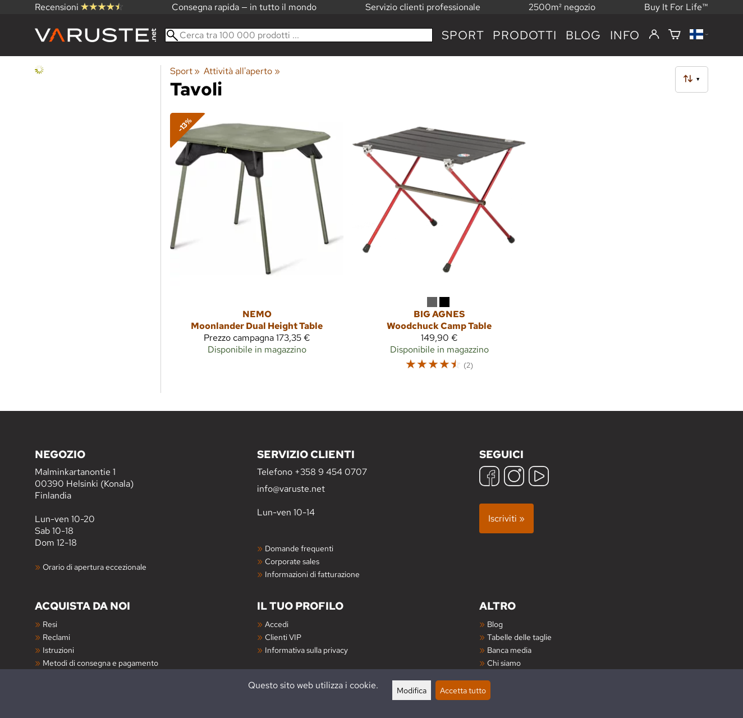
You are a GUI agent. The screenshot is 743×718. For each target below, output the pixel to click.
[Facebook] (489, 477)
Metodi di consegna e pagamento (100, 662)
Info (625, 35)
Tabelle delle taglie (519, 637)
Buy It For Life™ (676, 7)
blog (583, 35)
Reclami (56, 637)
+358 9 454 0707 (331, 472)
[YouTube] (539, 477)
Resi (50, 624)
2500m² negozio (562, 7)
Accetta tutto (463, 690)
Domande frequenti (299, 548)
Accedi (276, 624)
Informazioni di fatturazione (312, 574)
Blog (495, 624)
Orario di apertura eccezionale (94, 566)
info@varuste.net (291, 489)
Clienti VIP (283, 637)
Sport (463, 35)
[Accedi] (654, 35)
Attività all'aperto (241, 71)
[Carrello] (674, 35)
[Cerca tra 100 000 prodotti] (299, 35)
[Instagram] (514, 477)
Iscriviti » (506, 518)
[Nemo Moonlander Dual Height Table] (256, 247)
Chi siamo (504, 662)
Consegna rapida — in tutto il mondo (244, 7)
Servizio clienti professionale (422, 7)
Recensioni (79, 7)
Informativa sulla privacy (306, 649)
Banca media (509, 649)
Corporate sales (292, 561)
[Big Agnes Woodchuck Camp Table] (439, 247)
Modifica (411, 690)
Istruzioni (58, 649)
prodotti (524, 35)
